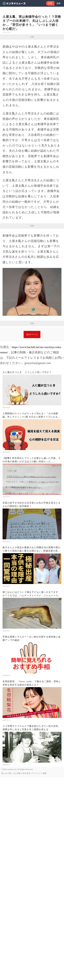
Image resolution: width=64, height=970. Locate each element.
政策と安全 (21, 837)
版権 (44, 837)
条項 (28, 837)
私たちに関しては (8, 837)
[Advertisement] (32, 360)
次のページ (32, 398)
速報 (58, 3)
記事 (50, 3)
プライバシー (36, 837)
